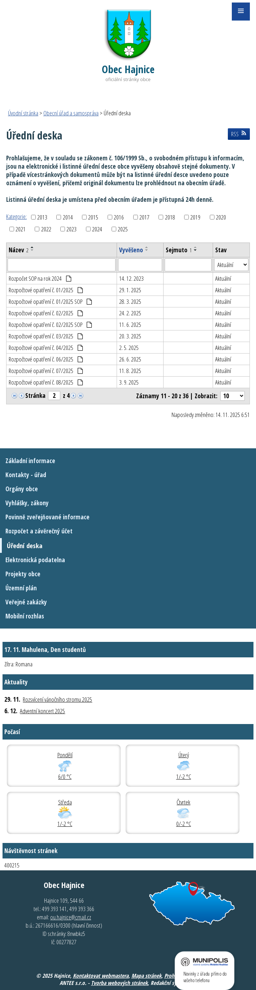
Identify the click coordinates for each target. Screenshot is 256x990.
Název (19, 250)
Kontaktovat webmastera (101, 975)
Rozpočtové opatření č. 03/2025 (46, 336)
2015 (93, 217)
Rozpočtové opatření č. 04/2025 (46, 347)
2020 (221, 217)
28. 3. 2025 (130, 301)
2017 (144, 217)
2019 (195, 217)
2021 (21, 229)
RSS (238, 134)
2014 (68, 217)
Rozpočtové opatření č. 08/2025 (46, 382)
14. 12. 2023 (131, 278)
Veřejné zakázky (26, 602)
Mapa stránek (146, 975)
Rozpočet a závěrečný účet (39, 531)
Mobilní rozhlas (24, 616)
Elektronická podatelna (35, 560)
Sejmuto (179, 250)
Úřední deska (24, 545)
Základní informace (30, 461)
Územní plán (21, 588)
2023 (71, 229)
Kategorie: (16, 216)
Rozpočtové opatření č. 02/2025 (46, 313)
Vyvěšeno (131, 250)
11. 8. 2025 (130, 371)
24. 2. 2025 (130, 313)
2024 (97, 229)
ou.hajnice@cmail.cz (70, 917)
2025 (123, 229)
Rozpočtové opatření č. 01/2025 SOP (50, 301)
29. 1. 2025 (130, 290)
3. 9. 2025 (129, 382)
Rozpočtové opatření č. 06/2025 (46, 359)
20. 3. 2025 (130, 336)
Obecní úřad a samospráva (71, 113)
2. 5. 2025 (129, 347)
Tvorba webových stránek (119, 982)
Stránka (35, 395)
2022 (46, 229)
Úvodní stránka (23, 113)
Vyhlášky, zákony (27, 503)
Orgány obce (21, 489)
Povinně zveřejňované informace (47, 517)
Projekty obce (22, 574)
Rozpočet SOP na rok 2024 (40, 278)
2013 (42, 217)
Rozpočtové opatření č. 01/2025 (46, 290)
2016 (119, 217)
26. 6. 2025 (130, 359)
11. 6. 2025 (130, 324)
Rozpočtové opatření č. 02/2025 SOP (50, 324)
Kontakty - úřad (25, 475)
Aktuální (223, 278)
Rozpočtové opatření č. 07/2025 (46, 371)
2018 (170, 217)
